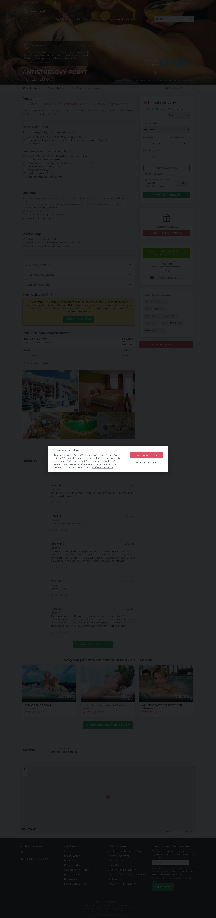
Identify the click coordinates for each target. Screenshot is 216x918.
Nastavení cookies (146, 462)
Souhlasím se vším (146, 455)
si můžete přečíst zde (102, 467)
